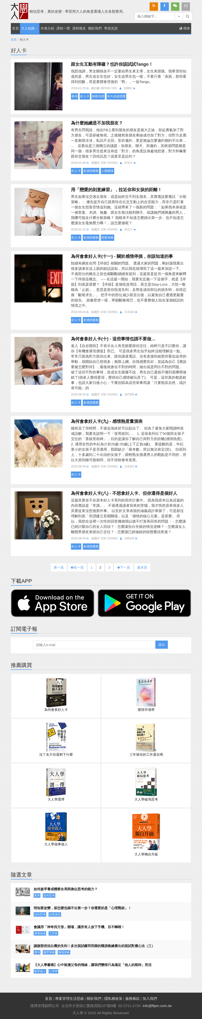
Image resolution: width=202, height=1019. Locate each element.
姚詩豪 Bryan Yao (104, 88)
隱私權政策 (113, 998)
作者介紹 (47, 28)
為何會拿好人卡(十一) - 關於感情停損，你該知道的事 (122, 256)
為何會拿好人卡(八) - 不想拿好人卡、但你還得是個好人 (124, 493)
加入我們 (150, 998)
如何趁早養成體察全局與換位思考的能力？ (66, 889)
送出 (161, 645)
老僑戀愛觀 (91, 171)
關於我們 (95, 28)
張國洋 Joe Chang (104, 163)
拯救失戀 (98, 96)
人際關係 (107, 171)
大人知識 (28, 28)
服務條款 (132, 998)
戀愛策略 (107, 237)
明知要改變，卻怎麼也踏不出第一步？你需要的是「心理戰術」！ (82, 908)
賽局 (74, 96)
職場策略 (64, 952)
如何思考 (49, 895)
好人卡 (84, 96)
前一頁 (77, 567)
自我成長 (55, 914)
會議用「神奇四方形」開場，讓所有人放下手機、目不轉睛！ (79, 927)
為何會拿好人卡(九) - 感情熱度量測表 (107, 421)
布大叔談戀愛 (116, 96)
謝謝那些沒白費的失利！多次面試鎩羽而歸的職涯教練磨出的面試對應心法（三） (94, 946)
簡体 (184, 28)
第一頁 (59, 567)
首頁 (15, 28)
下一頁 (123, 567)
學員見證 (111, 28)
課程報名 (79, 28)
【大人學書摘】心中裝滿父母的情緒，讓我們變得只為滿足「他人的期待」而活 (93, 965)
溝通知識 (40, 933)
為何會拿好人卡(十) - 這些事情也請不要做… (113, 338)
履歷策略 (49, 952)
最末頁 (142, 567)
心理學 (53, 971)
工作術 (53, 933)
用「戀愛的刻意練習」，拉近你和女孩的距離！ (116, 189)
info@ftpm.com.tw (157, 1006)
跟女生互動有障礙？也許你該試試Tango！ (112, 64)
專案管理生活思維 (69, 998)
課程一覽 (63, 28)
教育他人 (40, 971)
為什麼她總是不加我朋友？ (97, 123)
